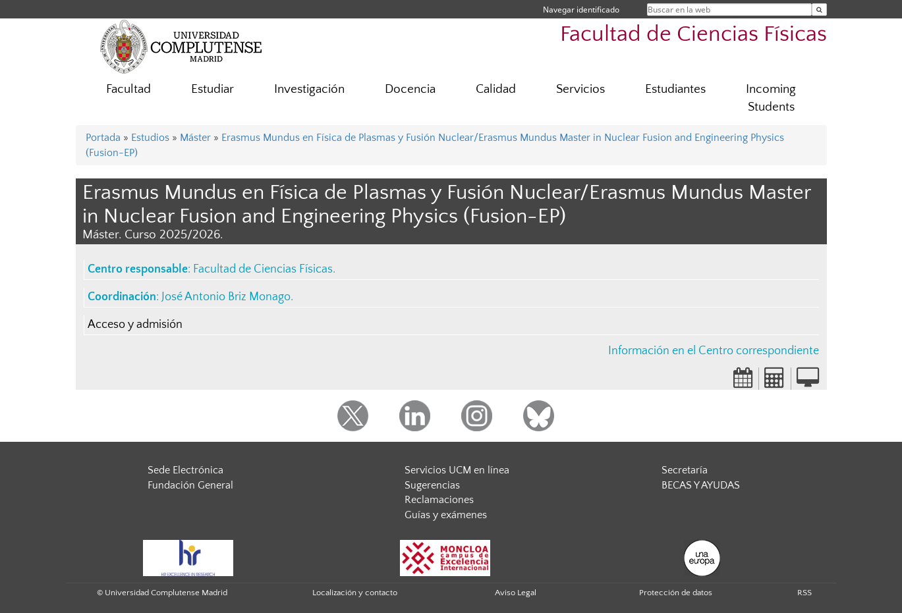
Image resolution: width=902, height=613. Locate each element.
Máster (195, 138)
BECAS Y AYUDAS (701, 485)
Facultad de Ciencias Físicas (693, 34)
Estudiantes (675, 89)
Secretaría (685, 470)
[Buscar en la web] (819, 9)
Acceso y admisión (135, 324)
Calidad (496, 89)
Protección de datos (675, 592)
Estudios (150, 138)
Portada (103, 138)
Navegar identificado (581, 9)
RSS (804, 592)
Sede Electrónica (185, 470)
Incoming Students (771, 98)
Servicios (580, 89)
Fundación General (190, 485)
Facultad (128, 89)
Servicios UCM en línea (457, 470)
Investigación (309, 89)
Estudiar (212, 89)
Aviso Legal (515, 592)
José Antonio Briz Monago (226, 297)
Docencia (410, 89)
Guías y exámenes (446, 515)
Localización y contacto (354, 592)
